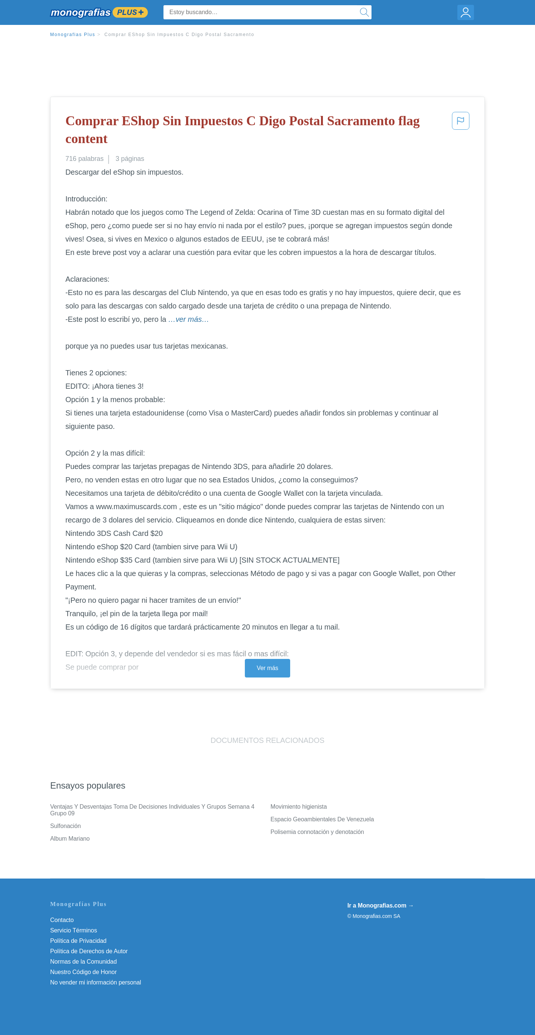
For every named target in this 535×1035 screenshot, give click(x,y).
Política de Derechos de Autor (89, 951)
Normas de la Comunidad (83, 961)
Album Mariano (70, 838)
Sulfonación (65, 826)
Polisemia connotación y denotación (317, 832)
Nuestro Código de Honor (83, 972)
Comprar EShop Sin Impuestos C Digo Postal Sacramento (179, 34)
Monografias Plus (72, 34)
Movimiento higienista (298, 806)
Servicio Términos (73, 930)
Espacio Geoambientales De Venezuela (322, 819)
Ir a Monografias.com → (380, 905)
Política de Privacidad (78, 941)
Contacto (62, 920)
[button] (461, 131)
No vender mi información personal (95, 982)
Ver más (267, 668)
